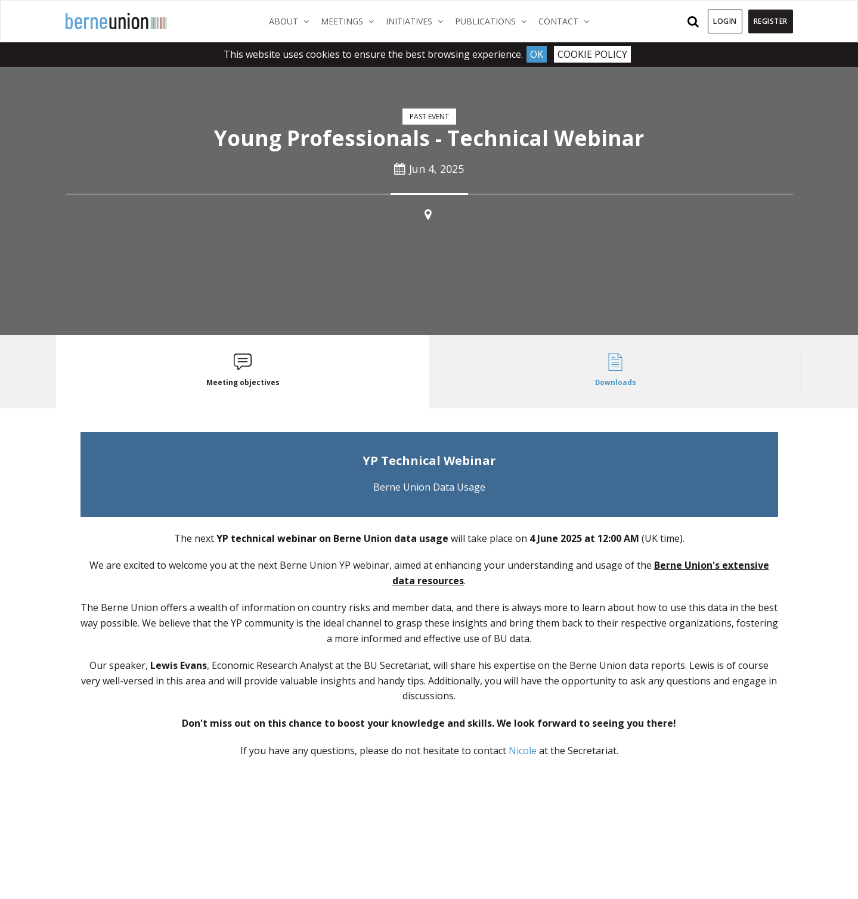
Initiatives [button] (417, 21)
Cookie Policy (592, 54)
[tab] (243, 371)
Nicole (523, 750)
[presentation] (243, 371)
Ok (536, 54)
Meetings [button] (350, 21)
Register (771, 21)
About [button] (292, 21)
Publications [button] (493, 21)
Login (725, 21)
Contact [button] (566, 21)
